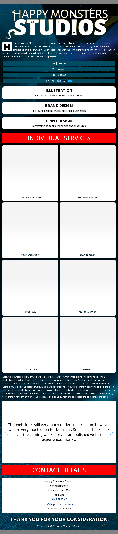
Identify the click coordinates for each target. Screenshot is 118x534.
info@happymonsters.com (59, 504)
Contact (59, 74)
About (59, 69)
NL (53, 81)
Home (59, 63)
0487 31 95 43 (59, 499)
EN (48, 81)
